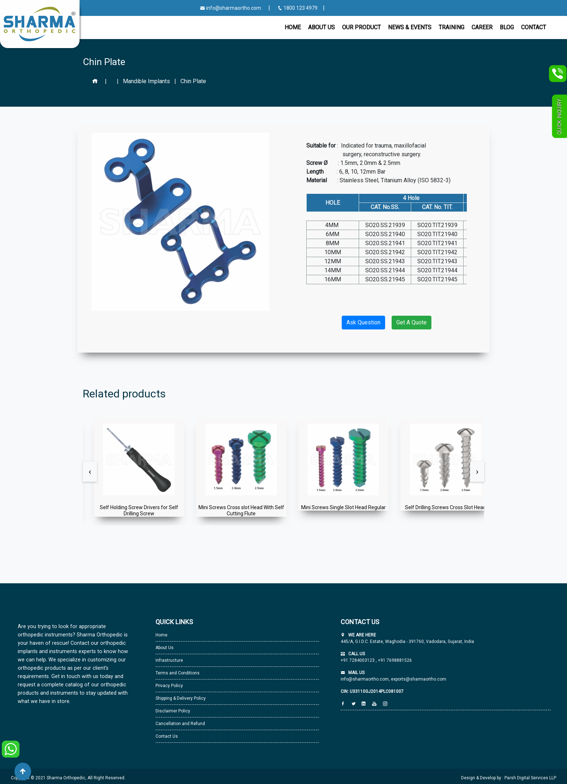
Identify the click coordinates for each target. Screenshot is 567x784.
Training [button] (451, 27)
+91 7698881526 (394, 660)
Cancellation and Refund (180, 723)
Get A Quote (411, 322)
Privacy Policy (169, 685)
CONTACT (533, 27)
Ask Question (363, 322)
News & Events (409, 27)
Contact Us (166, 736)
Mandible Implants (146, 81)
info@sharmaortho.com (230, 8)
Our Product (361, 27)
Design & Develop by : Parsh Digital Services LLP (508, 777)
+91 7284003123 (358, 660)
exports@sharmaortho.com (418, 679)
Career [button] (482, 27)
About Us (164, 647)
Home (293, 27)
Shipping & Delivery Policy (180, 698)
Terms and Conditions (177, 673)
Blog (507, 27)
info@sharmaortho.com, (365, 679)
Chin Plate (193, 81)
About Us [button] (321, 27)
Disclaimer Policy (172, 710)
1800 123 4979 (298, 8)
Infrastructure (169, 660)
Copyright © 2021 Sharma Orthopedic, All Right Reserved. (68, 777)
